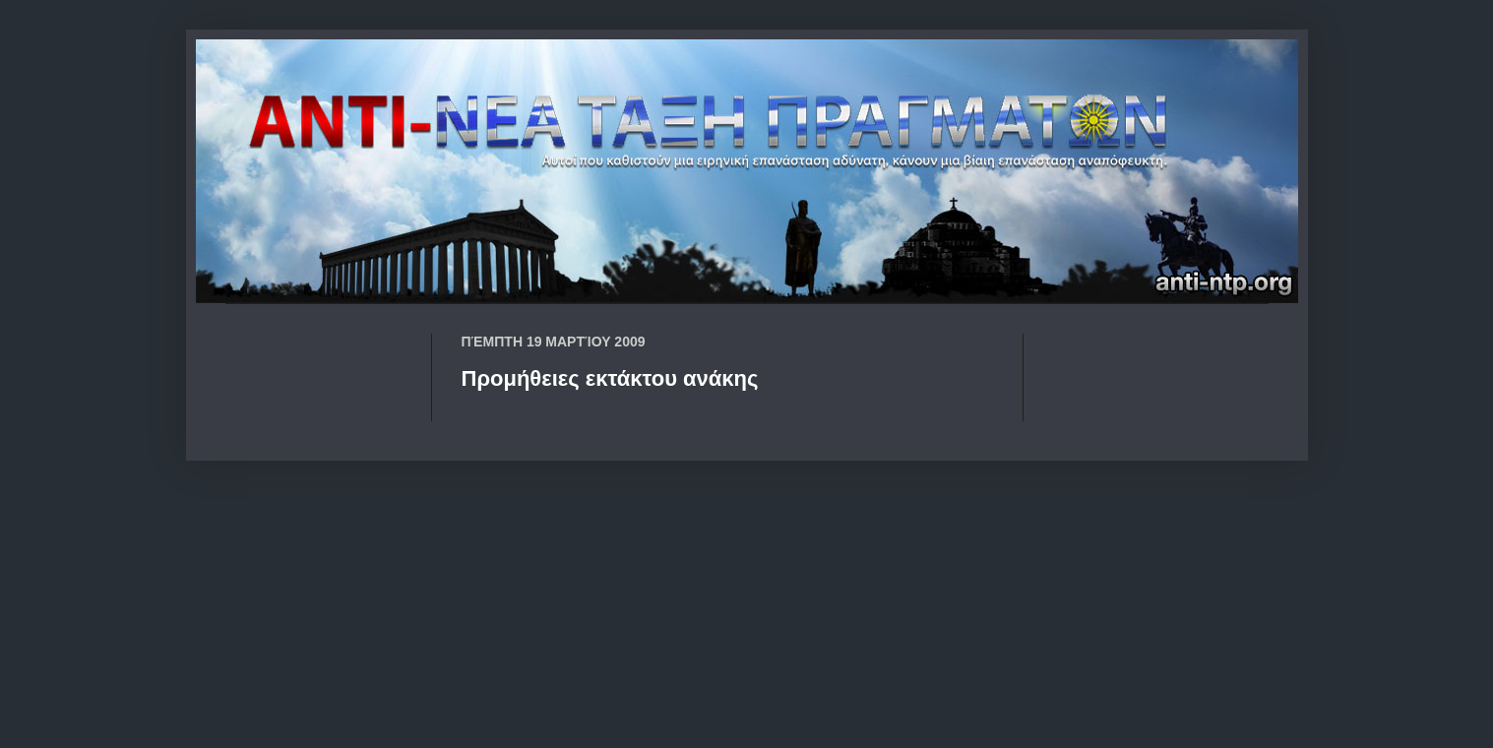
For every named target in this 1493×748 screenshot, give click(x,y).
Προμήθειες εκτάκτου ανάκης (610, 378)
